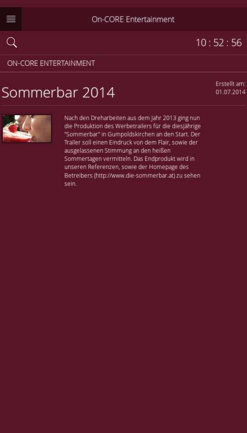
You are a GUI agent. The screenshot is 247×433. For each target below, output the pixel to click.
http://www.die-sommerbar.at (134, 175)
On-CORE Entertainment (133, 19)
